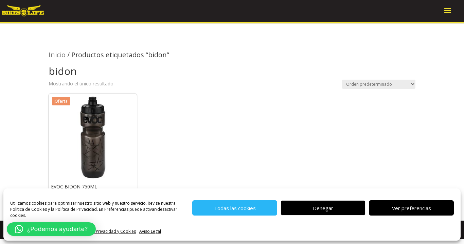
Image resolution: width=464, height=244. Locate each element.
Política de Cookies (28, 209)
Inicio (57, 54)
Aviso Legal (150, 231)
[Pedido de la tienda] (378, 84)
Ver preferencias (411, 208)
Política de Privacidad (76, 209)
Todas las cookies (235, 208)
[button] (51, 229)
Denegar (323, 208)
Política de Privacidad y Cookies (105, 231)
